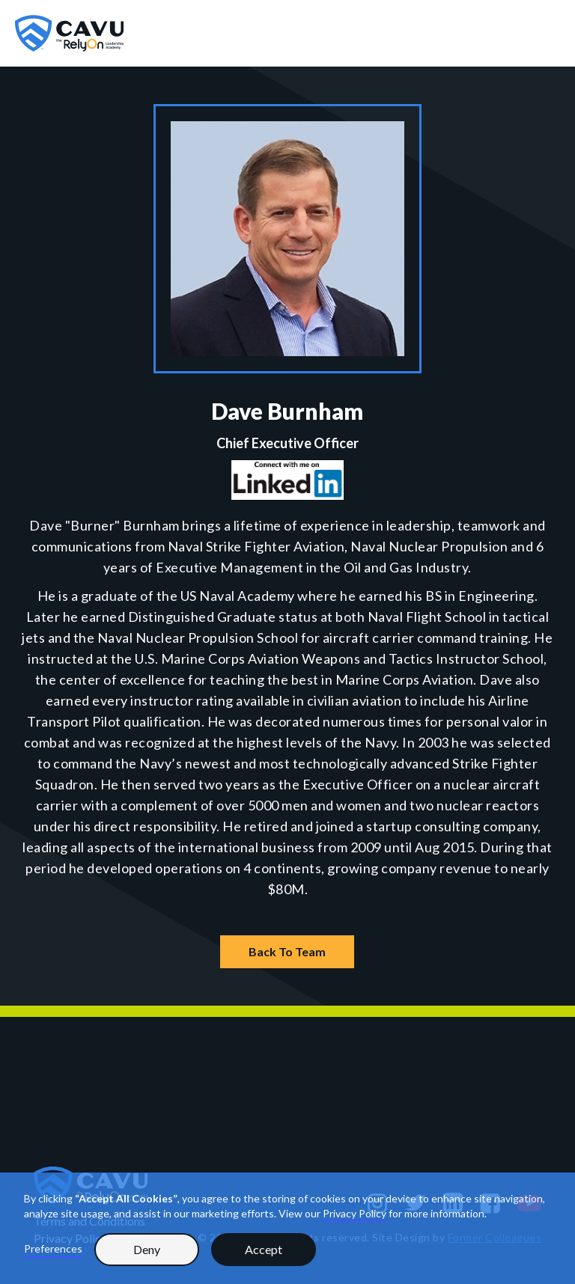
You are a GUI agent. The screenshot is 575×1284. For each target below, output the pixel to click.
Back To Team (287, 951)
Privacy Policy (354, 1213)
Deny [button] (146, 1249)
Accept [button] (263, 1249)
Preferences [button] (53, 1248)
